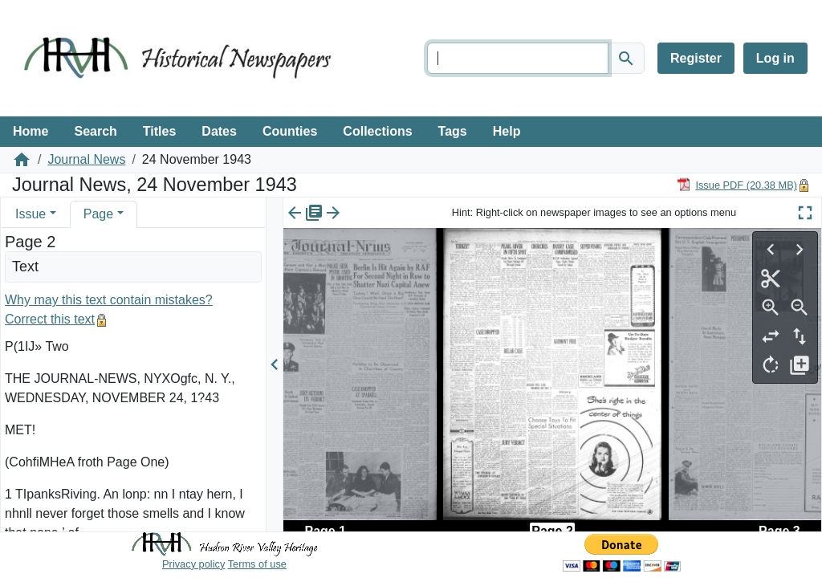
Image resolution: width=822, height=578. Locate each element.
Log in (775, 58)
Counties (289, 131)
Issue (30, 214)
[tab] (36, 214)
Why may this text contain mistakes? (109, 300)
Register (696, 58)
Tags (452, 131)
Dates (219, 131)
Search (95, 131)
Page (98, 214)
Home (30, 131)
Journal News (86, 159)
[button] (53, 214)
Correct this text (50, 319)
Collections (377, 131)
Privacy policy (193, 564)
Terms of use (257, 564)
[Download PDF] (737, 184)
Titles (160, 131)
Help (507, 131)
